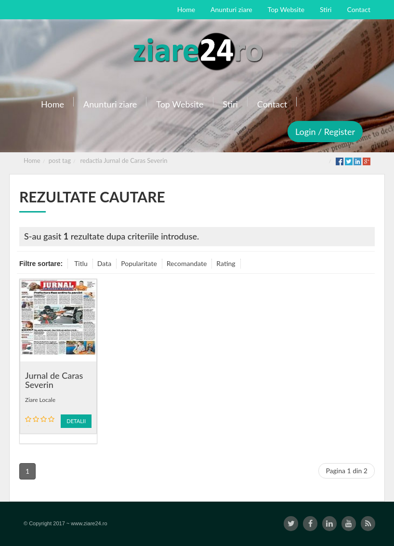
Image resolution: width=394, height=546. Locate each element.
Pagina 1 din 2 (347, 470)
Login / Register (325, 131)
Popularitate (139, 263)
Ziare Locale (40, 399)
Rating (225, 263)
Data (104, 263)
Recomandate (187, 263)
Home (32, 160)
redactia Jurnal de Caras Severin (124, 160)
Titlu (81, 263)
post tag (60, 160)
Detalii (76, 421)
